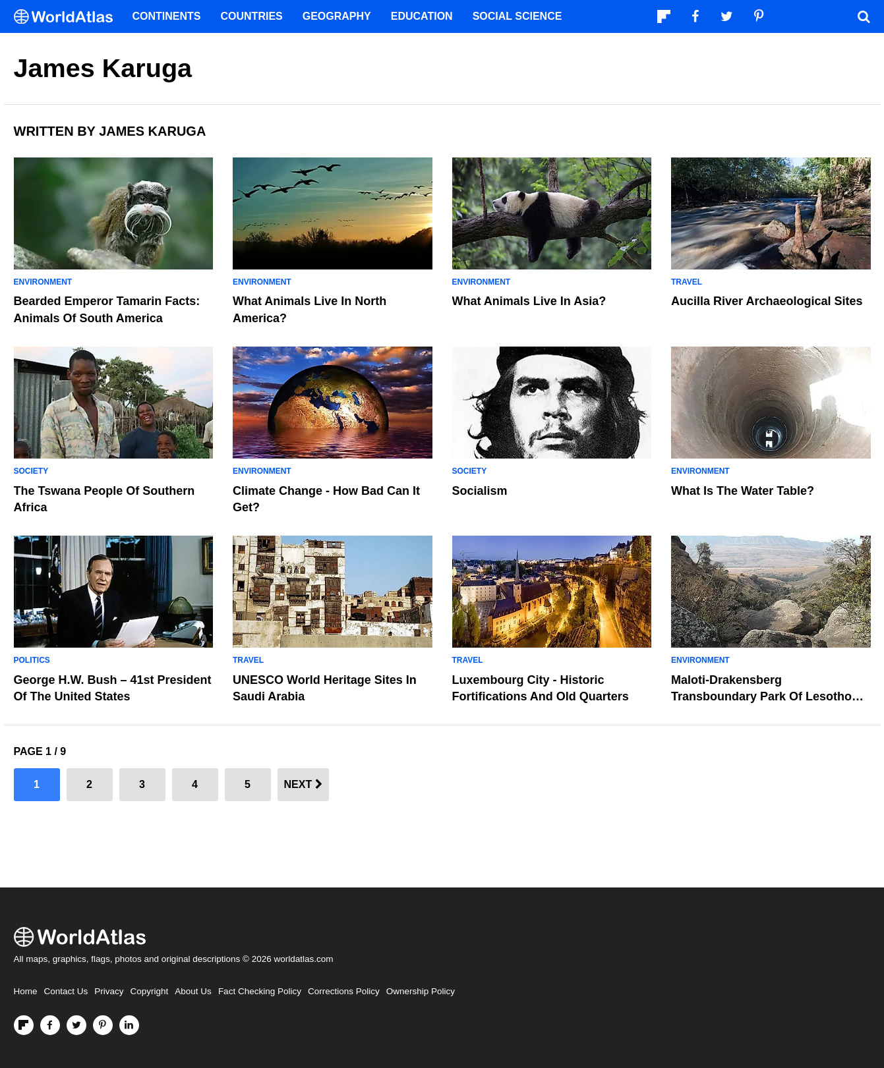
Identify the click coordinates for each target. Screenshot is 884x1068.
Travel (686, 282)
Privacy (108, 991)
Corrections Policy (344, 991)
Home (26, 991)
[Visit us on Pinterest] (103, 1025)
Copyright (150, 991)
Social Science (517, 16)
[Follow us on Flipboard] (24, 1025)
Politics (32, 660)
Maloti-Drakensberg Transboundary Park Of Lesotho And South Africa (761, 696)
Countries (252, 16)
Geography (337, 16)
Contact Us (66, 991)
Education (422, 16)
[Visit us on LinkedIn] (129, 1025)
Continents (167, 16)
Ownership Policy (420, 991)
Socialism (480, 490)
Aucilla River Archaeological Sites (766, 301)
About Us (193, 991)
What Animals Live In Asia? (529, 301)
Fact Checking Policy (259, 991)
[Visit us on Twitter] (76, 1025)
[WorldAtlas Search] (864, 16)
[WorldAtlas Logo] (68, 16)
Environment (43, 282)
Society (31, 471)
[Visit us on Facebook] (50, 1025)
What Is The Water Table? (742, 490)
